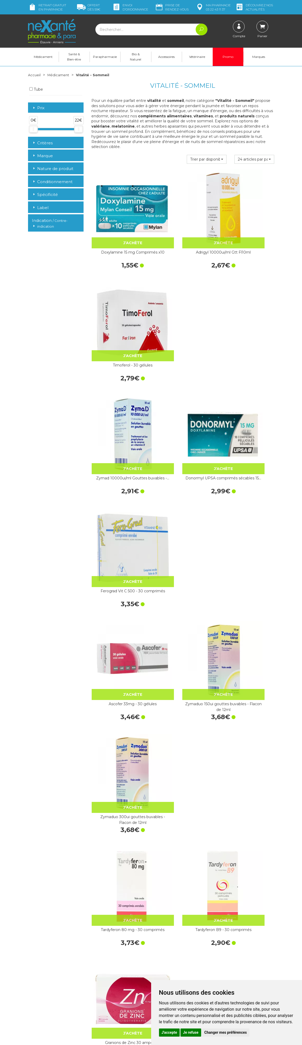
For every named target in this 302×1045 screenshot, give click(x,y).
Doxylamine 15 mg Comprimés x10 (119, 231)
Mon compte (39, 990)
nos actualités (254, 7)
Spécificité (45, 194)
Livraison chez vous (234, 930)
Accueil (34, 75)
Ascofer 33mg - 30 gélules (119, 407)
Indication (50, 223)
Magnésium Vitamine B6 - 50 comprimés (183, 589)
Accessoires (166, 57)
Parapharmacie (105, 57)
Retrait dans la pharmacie (240, 926)
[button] (207, 159)
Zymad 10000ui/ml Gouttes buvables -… (119, 321)
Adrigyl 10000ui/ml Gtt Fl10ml (183, 231)
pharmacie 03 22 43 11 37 (213, 7)
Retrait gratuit (47, 7)
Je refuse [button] (191, 1032)
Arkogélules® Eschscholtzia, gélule (119, 858)
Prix (38, 108)
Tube (36, 89)
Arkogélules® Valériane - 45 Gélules (246, 768)
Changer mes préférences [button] (225, 1032)
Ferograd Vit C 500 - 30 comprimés (246, 321)
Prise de (172, 7)
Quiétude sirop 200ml (246, 855)
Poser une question (44, 985)
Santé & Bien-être (74, 56)
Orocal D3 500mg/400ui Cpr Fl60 (246, 679)
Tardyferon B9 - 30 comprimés (183, 500)
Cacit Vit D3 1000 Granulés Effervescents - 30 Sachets (182, 679)
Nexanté (88, 1037)
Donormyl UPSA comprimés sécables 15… (183, 321)
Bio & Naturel (135, 56)
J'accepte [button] (169, 1032)
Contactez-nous (169, 970)
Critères (42, 143)
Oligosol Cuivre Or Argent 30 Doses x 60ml (119, 768)
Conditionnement (52, 181)
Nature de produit (52, 168)
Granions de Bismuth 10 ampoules (183, 858)
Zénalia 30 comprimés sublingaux (182, 768)
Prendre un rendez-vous (175, 975)
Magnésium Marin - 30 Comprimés (246, 589)
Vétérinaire (197, 57)
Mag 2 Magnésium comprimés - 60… (119, 589)
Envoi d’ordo (130, 7)
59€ (88, 7)
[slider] (33, 129)
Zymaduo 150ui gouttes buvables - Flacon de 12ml (182, 410)
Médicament (43, 57)
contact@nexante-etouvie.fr (52, 977)
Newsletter (100, 969)
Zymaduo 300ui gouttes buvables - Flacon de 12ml (246, 410)
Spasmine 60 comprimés (119, 676)
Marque (42, 155)
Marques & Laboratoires (111, 964)
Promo (228, 57)
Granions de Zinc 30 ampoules (246, 500)
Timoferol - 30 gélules (246, 228)
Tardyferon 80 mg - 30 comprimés (119, 500)
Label (40, 207)
